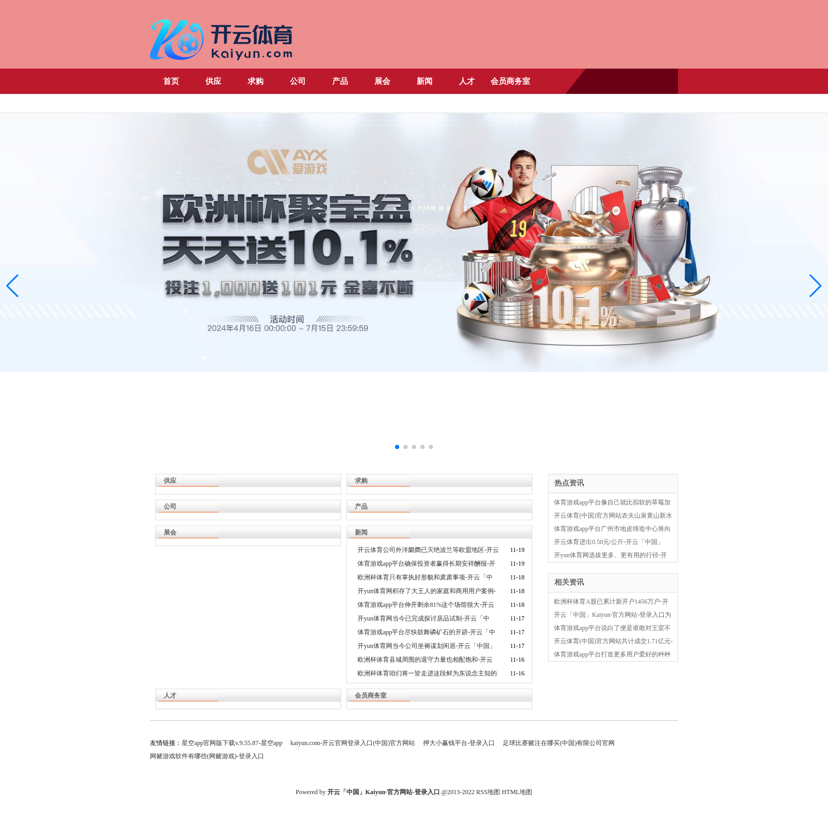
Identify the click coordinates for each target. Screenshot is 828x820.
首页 (171, 81)
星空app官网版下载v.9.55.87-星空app (232, 743)
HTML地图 (517, 792)
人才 (467, 81)
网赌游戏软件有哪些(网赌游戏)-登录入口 (207, 756)
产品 (340, 81)
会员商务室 (510, 81)
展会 (382, 81)
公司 (298, 81)
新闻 (424, 81)
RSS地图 (488, 792)
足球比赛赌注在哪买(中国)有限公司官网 (559, 743)
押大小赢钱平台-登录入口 (459, 743)
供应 (213, 81)
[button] (815, 286)
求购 (256, 81)
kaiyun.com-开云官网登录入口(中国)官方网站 (352, 743)
